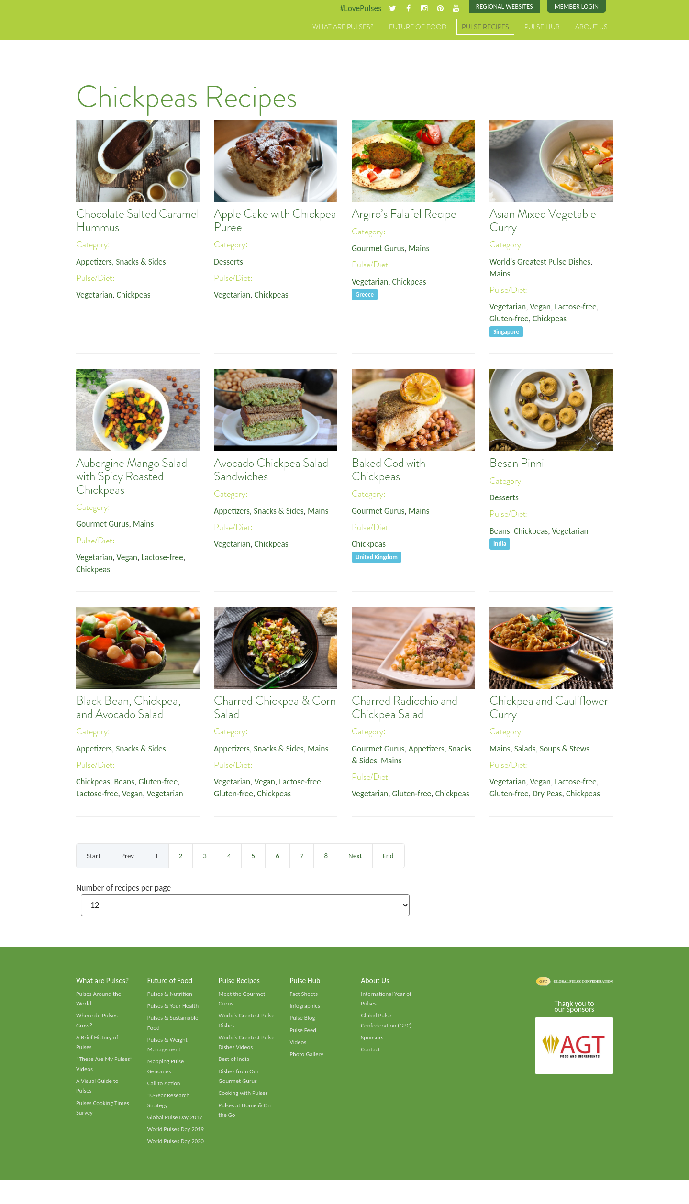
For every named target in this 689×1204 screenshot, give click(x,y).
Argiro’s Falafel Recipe (404, 214)
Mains (421, 248)
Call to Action (164, 1087)
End (388, 855)
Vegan (542, 307)
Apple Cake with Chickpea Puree (275, 221)
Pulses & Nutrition (170, 995)
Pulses (120, 37)
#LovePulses (357, 8)
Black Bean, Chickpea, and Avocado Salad (128, 708)
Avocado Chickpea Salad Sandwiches (271, 470)
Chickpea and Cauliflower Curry (548, 708)
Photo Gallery (306, 1056)
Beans (500, 531)
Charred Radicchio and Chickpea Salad (404, 708)
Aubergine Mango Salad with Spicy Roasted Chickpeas (131, 476)
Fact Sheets (303, 995)
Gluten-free (509, 320)
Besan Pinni (516, 463)
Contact (370, 1052)
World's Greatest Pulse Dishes (541, 261)
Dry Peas (549, 794)
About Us (591, 27)
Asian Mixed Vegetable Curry (542, 221)
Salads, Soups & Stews (553, 748)
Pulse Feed (303, 1032)
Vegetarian (94, 295)
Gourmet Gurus (379, 248)
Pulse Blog (302, 1020)
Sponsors (372, 1040)
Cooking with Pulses (244, 1097)
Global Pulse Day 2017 (175, 1121)
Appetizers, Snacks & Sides (122, 261)
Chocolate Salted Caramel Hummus (137, 221)
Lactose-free (578, 307)
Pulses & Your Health (173, 1007)
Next (355, 855)
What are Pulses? (343, 27)
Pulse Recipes (485, 27)
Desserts (229, 261)
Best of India (234, 1062)
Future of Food (417, 27)
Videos (298, 1045)
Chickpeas (135, 295)
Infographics (305, 1007)
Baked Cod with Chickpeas (388, 470)
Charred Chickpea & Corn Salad (275, 708)
